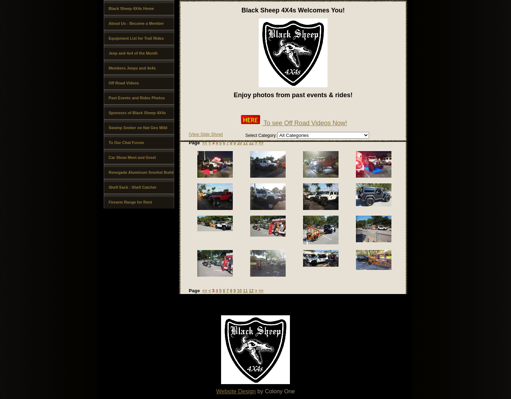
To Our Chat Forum (126, 142)
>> (260, 142)
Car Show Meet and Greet (132, 157)
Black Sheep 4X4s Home (131, 8)
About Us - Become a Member (136, 23)
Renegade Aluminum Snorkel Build (141, 172)
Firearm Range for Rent (130, 202)
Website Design (236, 391)
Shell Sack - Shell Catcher (132, 187)
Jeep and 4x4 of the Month (133, 53)
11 (245, 142)
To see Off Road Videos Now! (293, 123)
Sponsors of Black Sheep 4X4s (137, 113)
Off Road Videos (124, 83)
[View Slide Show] (206, 134)
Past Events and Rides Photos (137, 98)
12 (251, 142)
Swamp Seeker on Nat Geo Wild (138, 128)
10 (239, 142)
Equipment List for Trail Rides (136, 38)
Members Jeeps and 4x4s (132, 68)
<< (204, 142)
